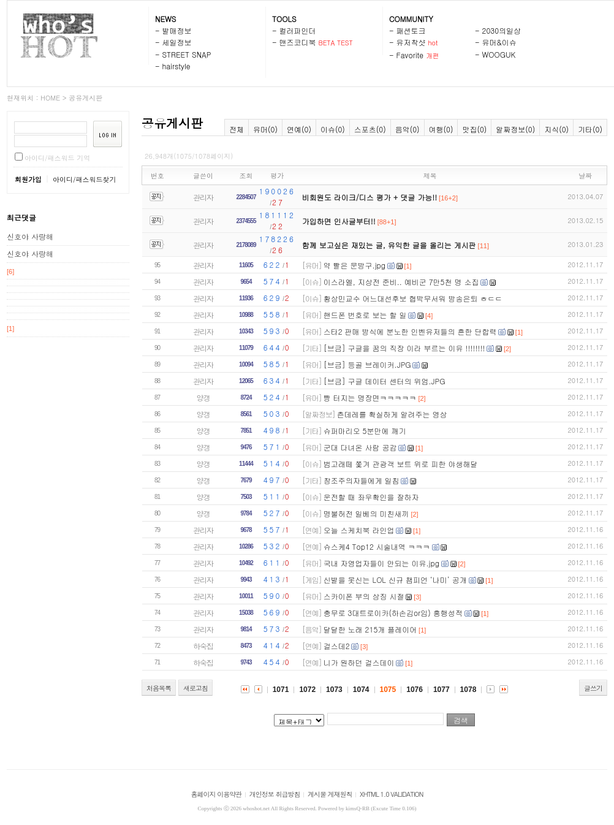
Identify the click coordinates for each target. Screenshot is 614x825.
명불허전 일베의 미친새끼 (366, 513)
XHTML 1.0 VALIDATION (391, 794)
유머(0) (265, 129)
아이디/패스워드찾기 (84, 179)
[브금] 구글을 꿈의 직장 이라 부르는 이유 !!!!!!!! (404, 348)
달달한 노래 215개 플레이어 (370, 629)
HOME (50, 97)
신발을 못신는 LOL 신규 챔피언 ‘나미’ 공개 (395, 579)
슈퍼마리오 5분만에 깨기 (365, 430)
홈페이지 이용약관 (216, 794)
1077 (441, 689)
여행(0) (441, 129)
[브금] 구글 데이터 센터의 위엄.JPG (384, 381)
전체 (236, 129)
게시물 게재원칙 (330, 794)
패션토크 (411, 30)
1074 (361, 689)
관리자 (203, 197)
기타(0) (590, 129)
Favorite (410, 55)
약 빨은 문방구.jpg (354, 265)
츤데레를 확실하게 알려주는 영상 (392, 414)
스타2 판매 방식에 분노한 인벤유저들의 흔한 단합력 (410, 331)
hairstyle (176, 66)
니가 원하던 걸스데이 (359, 662)
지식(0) (556, 129)
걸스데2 (337, 646)
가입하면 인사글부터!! (339, 221)
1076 (414, 689)
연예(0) (299, 129)
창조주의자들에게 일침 (362, 480)
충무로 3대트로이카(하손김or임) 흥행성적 (393, 612)
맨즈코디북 (297, 42)
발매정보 (177, 30)
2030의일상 (501, 30)
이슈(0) (332, 129)
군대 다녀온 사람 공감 (360, 447)
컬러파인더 (297, 30)
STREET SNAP (186, 54)
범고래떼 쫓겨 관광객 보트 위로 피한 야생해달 (401, 463)
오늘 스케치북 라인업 (359, 530)
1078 (468, 689)
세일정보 (177, 42)
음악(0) (407, 129)
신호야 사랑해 (30, 236)
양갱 (203, 397)
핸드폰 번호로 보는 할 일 (365, 315)
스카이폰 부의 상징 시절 (364, 596)
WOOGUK (499, 54)
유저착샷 (411, 42)
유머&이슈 (499, 42)
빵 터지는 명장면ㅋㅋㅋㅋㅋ (370, 397)
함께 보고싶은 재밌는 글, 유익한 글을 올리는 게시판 (389, 245)
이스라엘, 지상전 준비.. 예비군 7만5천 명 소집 (401, 281)
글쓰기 (593, 688)
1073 (334, 689)
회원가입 (28, 179)
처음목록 (158, 688)
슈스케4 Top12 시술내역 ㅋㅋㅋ (377, 546)
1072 (307, 689)
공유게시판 (85, 97)
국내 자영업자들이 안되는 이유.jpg (381, 563)
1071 (281, 689)
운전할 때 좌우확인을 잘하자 (371, 497)
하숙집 (203, 646)
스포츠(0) (370, 129)
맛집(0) (474, 129)
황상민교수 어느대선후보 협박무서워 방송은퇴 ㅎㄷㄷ (413, 298)
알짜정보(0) (515, 129)
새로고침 (195, 688)
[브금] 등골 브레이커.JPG (367, 364)
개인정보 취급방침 (274, 794)
